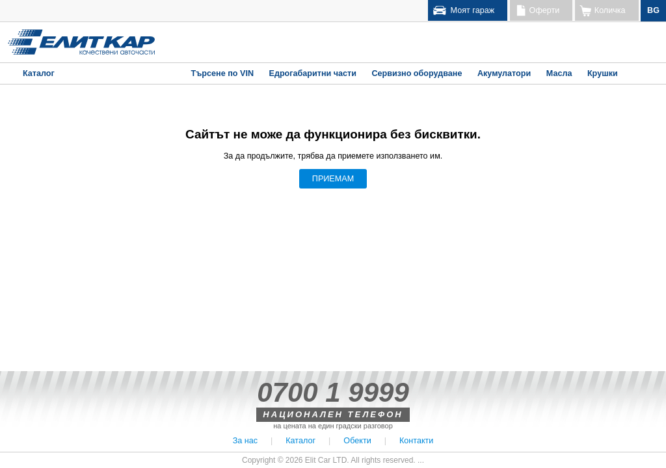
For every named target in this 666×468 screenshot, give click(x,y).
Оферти (544, 10)
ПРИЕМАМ (333, 178)
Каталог (39, 73)
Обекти (357, 440)
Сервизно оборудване (416, 73)
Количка (610, 10)
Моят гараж (472, 10)
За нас (245, 440)
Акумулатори (504, 73)
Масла (559, 73)
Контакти (416, 440)
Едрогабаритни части (312, 73)
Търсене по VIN (222, 73)
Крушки (602, 73)
